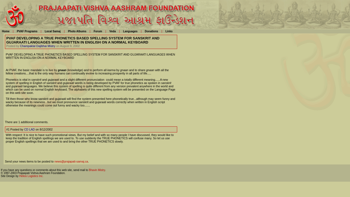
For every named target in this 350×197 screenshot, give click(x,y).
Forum (98, 31)
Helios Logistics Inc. (31, 176)
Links (169, 31)
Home (6, 31)
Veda (112, 31)
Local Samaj (52, 31)
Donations (151, 31)
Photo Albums (77, 31)
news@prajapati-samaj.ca (71, 161)
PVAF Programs (27, 31)
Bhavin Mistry (97, 170)
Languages (130, 31)
